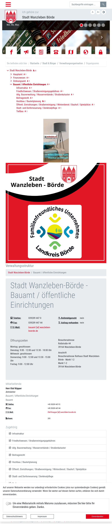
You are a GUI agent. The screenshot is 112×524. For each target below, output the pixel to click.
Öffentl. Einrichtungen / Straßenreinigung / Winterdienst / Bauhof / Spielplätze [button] (53, 104)
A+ (98, 12)
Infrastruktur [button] (22, 88)
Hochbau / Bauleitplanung (23, 462)
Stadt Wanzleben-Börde (19, 272)
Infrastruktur (16, 433)
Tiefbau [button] (19, 111)
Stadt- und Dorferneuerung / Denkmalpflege (31, 476)
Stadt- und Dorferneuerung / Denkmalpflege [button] (36, 108)
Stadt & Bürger (49, 63)
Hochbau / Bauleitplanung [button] (28, 101)
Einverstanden (97, 516)
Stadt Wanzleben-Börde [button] (21, 70)
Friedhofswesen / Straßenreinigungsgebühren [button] (37, 91)
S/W (103, 12)
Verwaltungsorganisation (71, 63)
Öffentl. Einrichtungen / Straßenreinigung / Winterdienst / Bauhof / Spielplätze (47, 469)
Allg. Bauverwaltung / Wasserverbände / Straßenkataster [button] (43, 94)
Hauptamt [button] (17, 74)
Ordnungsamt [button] (19, 81)
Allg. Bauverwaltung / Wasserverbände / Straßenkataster (37, 447)
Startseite (34, 63)
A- (93, 12)
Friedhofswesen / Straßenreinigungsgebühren (32, 440)
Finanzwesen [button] (19, 77)
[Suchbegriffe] (85, 4)
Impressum (42, 516)
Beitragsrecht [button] (22, 98)
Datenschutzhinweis (14, 516)
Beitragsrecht (17, 454)
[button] (10, 37)
